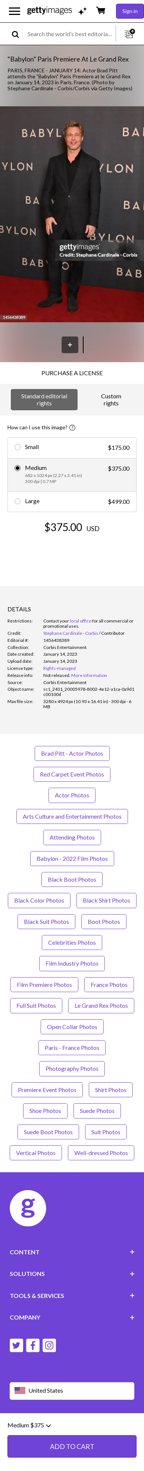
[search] (18, 34)
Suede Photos (97, 1110)
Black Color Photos (39, 900)
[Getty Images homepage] (49, 11)
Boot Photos (104, 921)
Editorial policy (67, 1427)
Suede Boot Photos (48, 1131)
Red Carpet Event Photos (72, 774)
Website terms (27, 1427)
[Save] (70, 344)
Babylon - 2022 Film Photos (72, 858)
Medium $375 (29, 1449)
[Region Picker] (72, 1391)
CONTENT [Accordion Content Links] (72, 1251)
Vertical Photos (36, 1152)
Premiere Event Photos (47, 1089)
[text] (70, 34)
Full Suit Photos (36, 1005)
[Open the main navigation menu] (14, 11)
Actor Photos (72, 795)
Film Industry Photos (72, 963)
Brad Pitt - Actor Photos (72, 753)
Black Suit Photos (46, 921)
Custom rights (111, 399)
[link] (57, 675)
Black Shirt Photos (106, 900)
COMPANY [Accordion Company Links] (72, 1317)
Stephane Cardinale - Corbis (70, 633)
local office (80, 621)
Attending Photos (72, 837)
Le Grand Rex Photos (101, 1005)
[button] (72, 214)
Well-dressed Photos (101, 1152)
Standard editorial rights (44, 399)
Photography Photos (72, 1068)
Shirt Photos (110, 1089)
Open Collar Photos (72, 1026)
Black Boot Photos (72, 879)
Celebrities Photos (72, 942)
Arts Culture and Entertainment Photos (72, 816)
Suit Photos (105, 1131)
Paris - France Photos (72, 1047)
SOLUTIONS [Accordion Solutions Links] (72, 1273)
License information (52, 1433)
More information (89, 675)
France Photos (109, 984)
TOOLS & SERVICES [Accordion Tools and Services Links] (72, 1295)
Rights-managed (59, 668)
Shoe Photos (45, 1110)
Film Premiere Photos (44, 984)
